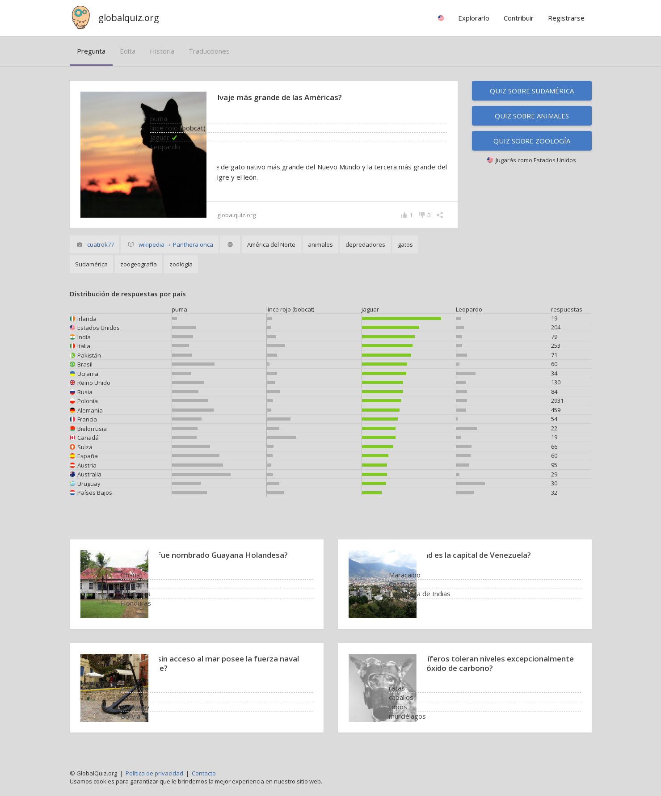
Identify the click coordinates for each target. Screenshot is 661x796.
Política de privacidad (154, 773)
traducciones (209, 50)
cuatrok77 (100, 244)
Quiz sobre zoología (531, 140)
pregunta (91, 50)
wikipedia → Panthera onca (176, 244)
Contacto (204, 773)
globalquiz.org (128, 18)
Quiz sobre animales (532, 115)
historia (162, 50)
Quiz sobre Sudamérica (532, 90)
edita (127, 50)
